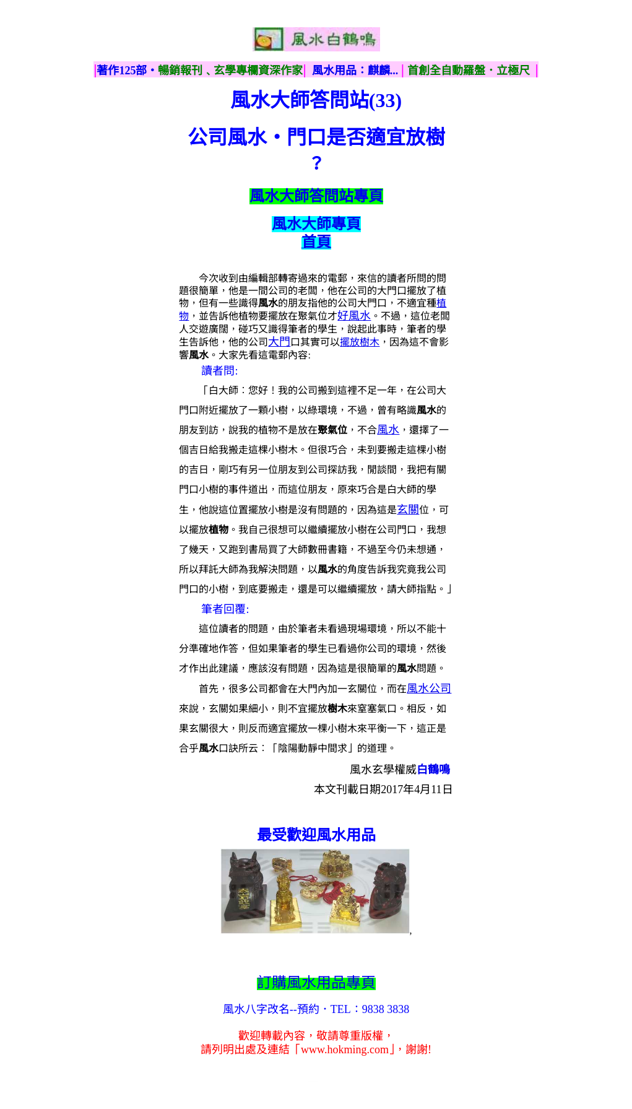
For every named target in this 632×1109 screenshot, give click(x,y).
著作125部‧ (127, 70)
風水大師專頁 (316, 224)
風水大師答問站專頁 (316, 196)
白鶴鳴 (433, 769)
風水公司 (429, 688)
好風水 (354, 316)
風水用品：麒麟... (355, 70)
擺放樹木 (359, 342)
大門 (279, 342)
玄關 (408, 509)
